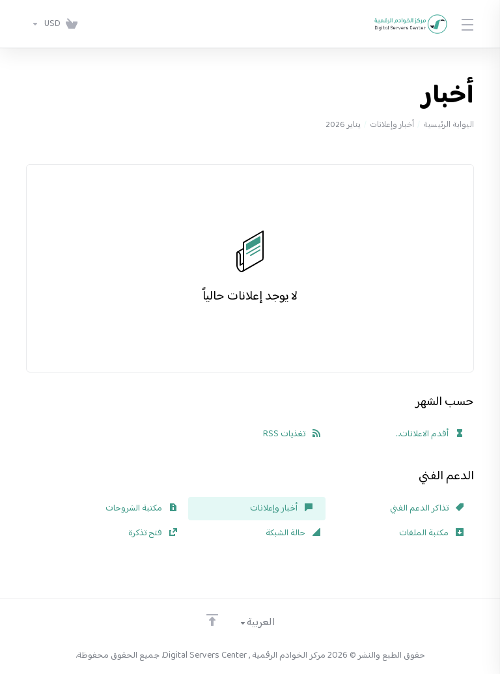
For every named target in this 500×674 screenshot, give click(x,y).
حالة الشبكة (293, 533)
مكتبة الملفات (431, 533)
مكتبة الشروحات (141, 508)
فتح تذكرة (152, 533)
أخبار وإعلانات (392, 125)
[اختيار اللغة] (266, 623)
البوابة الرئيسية (448, 125)
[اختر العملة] (43, 24)
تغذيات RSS (291, 434)
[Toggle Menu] (468, 24)
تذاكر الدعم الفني (427, 508)
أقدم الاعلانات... (430, 434)
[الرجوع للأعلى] (212, 620)
